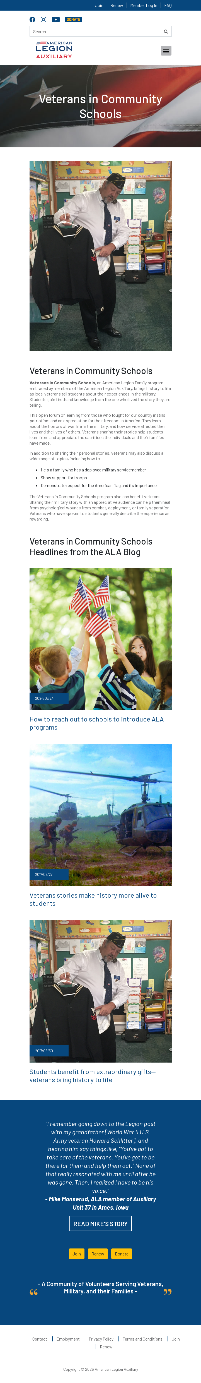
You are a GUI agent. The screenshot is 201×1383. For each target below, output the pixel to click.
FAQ (168, 5)
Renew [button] (97, 1253)
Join (99, 5)
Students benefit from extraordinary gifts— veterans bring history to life (93, 1075)
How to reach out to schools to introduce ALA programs (97, 723)
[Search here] (101, 31)
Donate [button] (122, 1253)
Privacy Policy (101, 1338)
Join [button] (76, 1253)
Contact (39, 1338)
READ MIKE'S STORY (100, 1223)
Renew (116, 5)
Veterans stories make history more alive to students (93, 899)
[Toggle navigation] (166, 51)
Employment (68, 1338)
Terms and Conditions (143, 1338)
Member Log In (143, 5)
